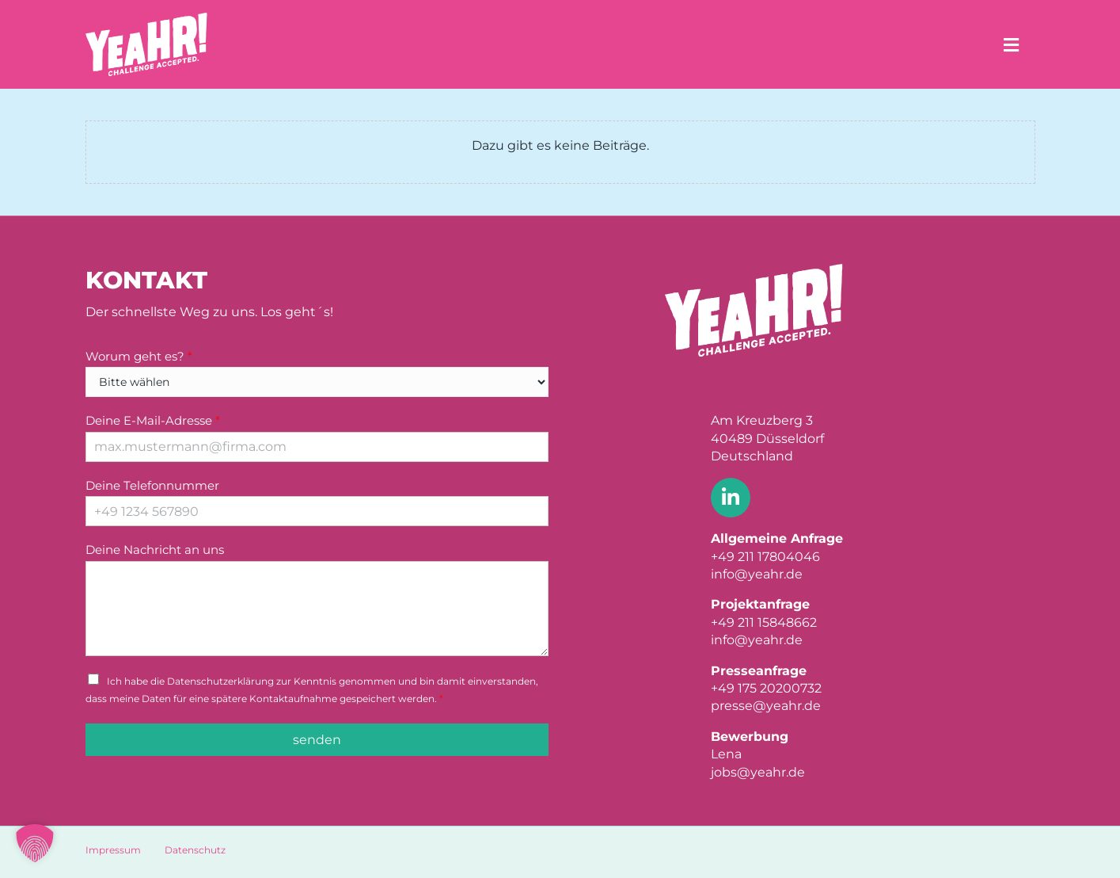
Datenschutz (195, 850)
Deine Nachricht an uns (154, 549)
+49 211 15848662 (764, 622)
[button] (35, 843)
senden (317, 739)
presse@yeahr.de (766, 705)
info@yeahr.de (757, 574)
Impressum (113, 850)
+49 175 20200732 (766, 688)
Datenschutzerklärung (220, 681)
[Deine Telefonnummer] (317, 511)
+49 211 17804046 (765, 556)
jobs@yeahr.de (758, 772)
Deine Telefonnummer (152, 485)
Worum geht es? (138, 356)
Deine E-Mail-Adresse (152, 420)
